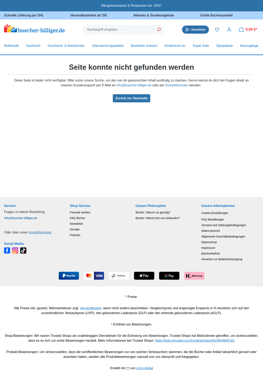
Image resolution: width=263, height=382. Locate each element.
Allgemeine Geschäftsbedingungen (223, 236)
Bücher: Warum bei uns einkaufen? (158, 218)
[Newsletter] (195, 30)
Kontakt (74, 229)
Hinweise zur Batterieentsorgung (221, 259)
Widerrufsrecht (210, 230)
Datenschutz (209, 242)
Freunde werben (80, 212)
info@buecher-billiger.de (133, 85)
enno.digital (144, 368)
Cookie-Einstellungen (214, 213)
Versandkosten (90, 308)
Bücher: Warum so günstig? (153, 212)
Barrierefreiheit (210, 253)
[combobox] (118, 29)
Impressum (208, 247)
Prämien (75, 235)
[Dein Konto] (229, 30)
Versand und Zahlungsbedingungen (223, 225)
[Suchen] (159, 29)
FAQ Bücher (77, 218)
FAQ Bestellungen (212, 219)
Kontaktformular (176, 85)
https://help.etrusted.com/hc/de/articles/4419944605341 (195, 340)
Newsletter (76, 223)
